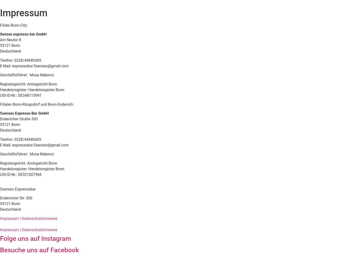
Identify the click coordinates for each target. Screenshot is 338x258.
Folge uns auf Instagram (35, 238)
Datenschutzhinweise (39, 218)
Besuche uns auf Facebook (39, 250)
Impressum (9, 218)
